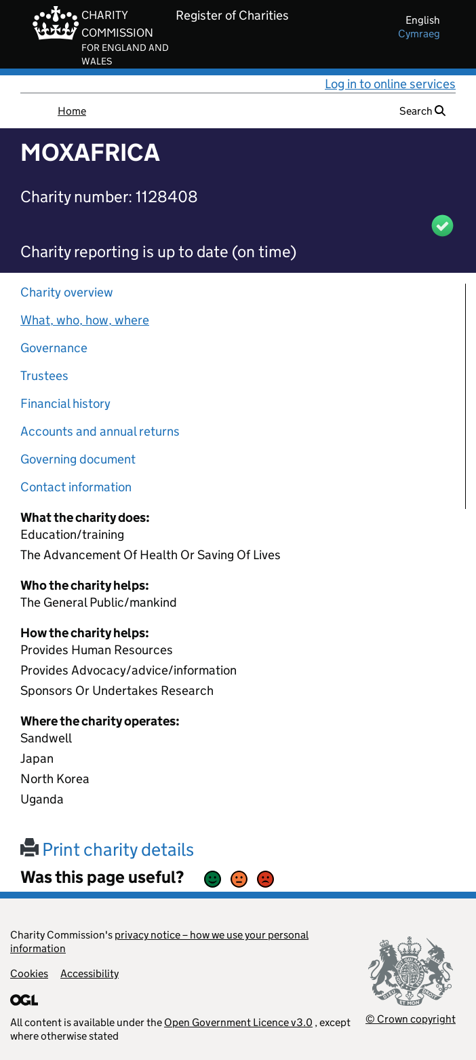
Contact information (76, 487)
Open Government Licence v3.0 (238, 1022)
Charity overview (66, 292)
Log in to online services (390, 84)
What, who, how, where (84, 320)
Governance (53, 348)
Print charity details (107, 849)
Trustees (44, 375)
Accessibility (89, 973)
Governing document (78, 459)
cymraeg (419, 33)
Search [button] (422, 111)
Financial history (65, 403)
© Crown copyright (410, 1018)
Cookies (29, 973)
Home (72, 111)
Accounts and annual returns (100, 431)
